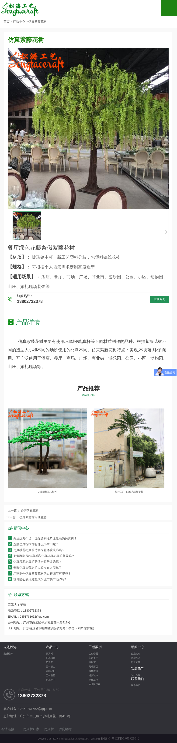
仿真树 (49, 654)
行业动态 (135, 658)
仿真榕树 (65, 729)
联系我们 (137, 679)
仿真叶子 (50, 680)
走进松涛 (10, 647)
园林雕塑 (50, 675)
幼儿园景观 (94, 684)
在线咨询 (159, 299)
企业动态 (135, 654)
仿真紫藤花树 (37, 21)
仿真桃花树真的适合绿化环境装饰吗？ (36, 550)
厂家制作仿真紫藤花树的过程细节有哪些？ (39, 573)
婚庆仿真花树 (29, 517)
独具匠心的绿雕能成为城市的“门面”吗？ (37, 579)
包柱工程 (93, 680)
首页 (6, 21)
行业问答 (135, 662)
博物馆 (92, 662)
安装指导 (137, 668)
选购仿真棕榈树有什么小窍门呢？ (33, 544)
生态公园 (93, 654)
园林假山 (50, 667)
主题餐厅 (93, 658)
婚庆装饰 (93, 675)
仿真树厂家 (31, 729)
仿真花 (49, 662)
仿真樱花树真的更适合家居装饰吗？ (35, 561)
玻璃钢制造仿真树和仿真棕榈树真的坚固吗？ (41, 556)
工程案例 (95, 647)
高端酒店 (93, 667)
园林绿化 (50, 671)
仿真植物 (50, 658)
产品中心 (19, 21)
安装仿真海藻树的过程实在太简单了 (35, 567)
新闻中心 (137, 647)
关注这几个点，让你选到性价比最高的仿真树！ (42, 538)
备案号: (120, 738)
